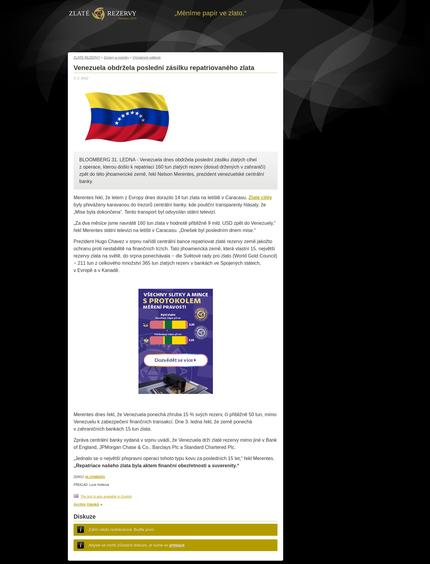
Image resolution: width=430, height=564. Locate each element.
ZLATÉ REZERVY (87, 57)
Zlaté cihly (260, 197)
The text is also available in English (106, 496)
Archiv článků (86, 504)
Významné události (147, 57)
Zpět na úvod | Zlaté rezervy (103, 13)
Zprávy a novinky (116, 57)
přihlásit (177, 545)
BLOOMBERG (95, 477)
